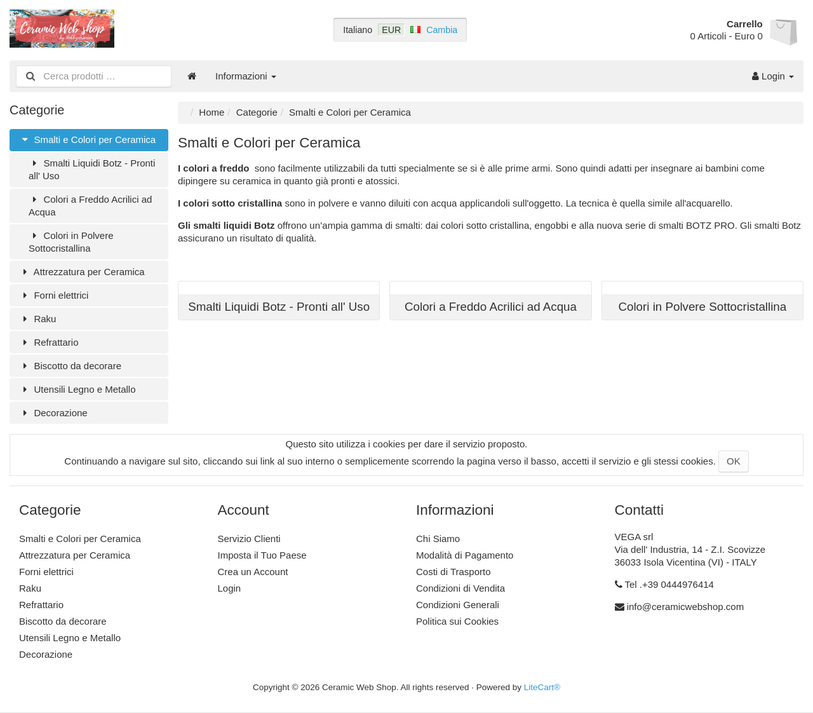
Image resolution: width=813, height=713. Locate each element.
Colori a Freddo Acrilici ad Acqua (90, 205)
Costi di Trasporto (453, 571)
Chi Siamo (438, 538)
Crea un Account (253, 571)
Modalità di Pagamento (464, 555)
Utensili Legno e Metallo (77, 389)
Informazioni (245, 76)
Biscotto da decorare (70, 365)
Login (773, 76)
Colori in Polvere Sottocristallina (71, 242)
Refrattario (48, 342)
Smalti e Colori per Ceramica (87, 139)
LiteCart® (542, 687)
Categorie (257, 112)
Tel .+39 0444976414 (669, 584)
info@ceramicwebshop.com (685, 606)
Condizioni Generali (457, 604)
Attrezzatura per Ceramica (82, 271)
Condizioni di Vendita (460, 588)
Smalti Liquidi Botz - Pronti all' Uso (92, 169)
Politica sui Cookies (457, 621)
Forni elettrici (53, 295)
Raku (37, 318)
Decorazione (53, 412)
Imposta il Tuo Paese (262, 555)
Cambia (441, 30)
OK (734, 461)
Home (211, 112)
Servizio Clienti (249, 538)
